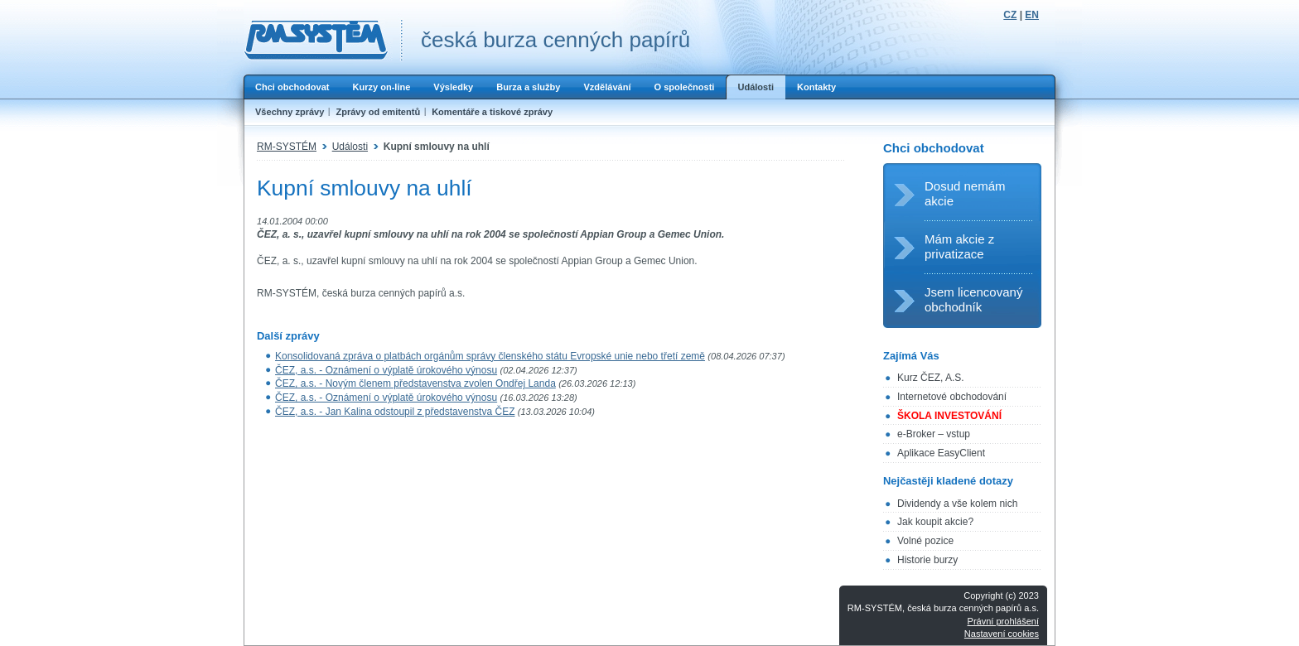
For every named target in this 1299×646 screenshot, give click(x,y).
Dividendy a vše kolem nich (957, 503)
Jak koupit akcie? (935, 522)
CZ (1010, 15)
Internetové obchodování (952, 397)
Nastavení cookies (1001, 634)
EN (1032, 15)
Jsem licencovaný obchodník (973, 299)
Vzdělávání (606, 87)
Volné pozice (925, 541)
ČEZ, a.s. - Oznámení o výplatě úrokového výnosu (386, 370)
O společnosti (684, 87)
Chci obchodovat (292, 87)
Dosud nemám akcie (965, 193)
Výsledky (453, 87)
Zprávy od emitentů (378, 112)
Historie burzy (927, 560)
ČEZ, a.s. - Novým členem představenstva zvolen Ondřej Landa (415, 383)
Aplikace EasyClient (941, 453)
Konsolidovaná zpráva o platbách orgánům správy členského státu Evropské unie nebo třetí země (490, 356)
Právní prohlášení (1003, 621)
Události (755, 87)
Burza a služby (528, 87)
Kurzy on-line (381, 87)
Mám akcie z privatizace (959, 246)
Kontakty (816, 87)
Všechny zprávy (289, 112)
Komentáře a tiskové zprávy (492, 112)
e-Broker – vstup (933, 434)
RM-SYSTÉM (286, 146)
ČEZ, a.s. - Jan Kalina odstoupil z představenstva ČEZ (394, 411)
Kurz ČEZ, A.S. (930, 377)
